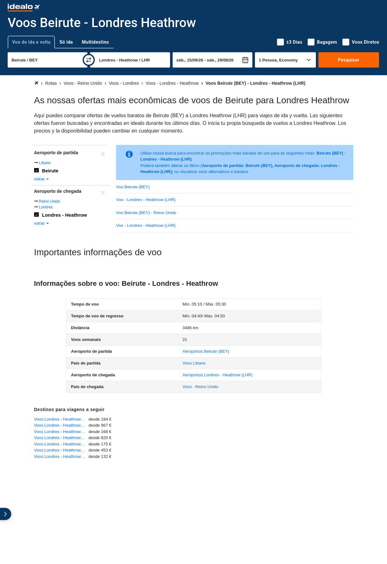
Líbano (45, 163)
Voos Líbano (193, 363)
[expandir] (5, 514)
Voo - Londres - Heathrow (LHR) (145, 199)
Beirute (50, 170)
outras (42, 179)
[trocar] (89, 60)
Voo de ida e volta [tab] (31, 42)
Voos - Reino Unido (200, 386)
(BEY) (205, 351)
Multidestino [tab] (95, 42)
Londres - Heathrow (64, 215)
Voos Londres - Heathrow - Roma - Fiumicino (61, 419)
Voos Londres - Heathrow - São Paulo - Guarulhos (61, 437)
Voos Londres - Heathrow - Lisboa (61, 456)
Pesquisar (348, 59)
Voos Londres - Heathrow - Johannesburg (61, 450)
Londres (46, 207)
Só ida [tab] (66, 42)
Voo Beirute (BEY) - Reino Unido (146, 212)
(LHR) (217, 374)
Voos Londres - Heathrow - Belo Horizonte (61, 425)
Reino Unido (49, 201)
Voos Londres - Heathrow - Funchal (61, 444)
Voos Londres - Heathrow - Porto (61, 431)
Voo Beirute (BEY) (133, 186)
